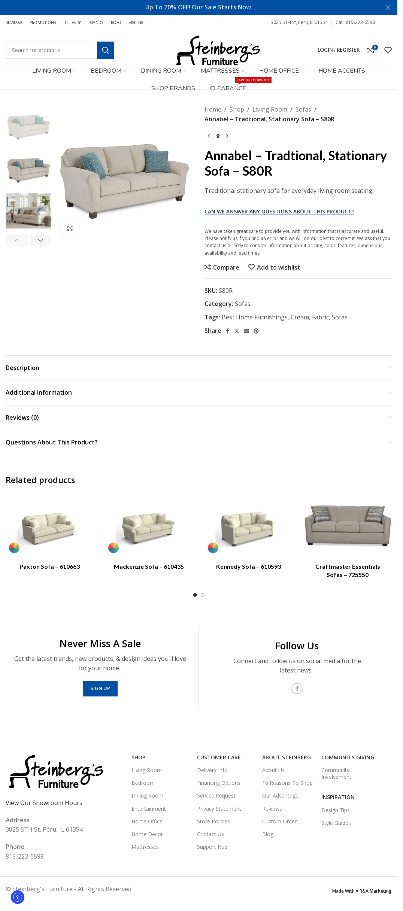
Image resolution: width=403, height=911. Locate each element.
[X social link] (237, 331)
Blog (267, 834)
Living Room (269, 109)
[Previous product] (208, 135)
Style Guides (336, 822)
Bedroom (143, 782)
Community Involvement (336, 773)
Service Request (216, 795)
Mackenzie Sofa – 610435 (149, 566)
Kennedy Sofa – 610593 (248, 566)
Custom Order (279, 821)
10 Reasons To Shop (287, 782)
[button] (17, 240)
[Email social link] (246, 331)
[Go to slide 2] (202, 595)
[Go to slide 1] (195, 595)
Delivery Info (212, 770)
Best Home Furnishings (255, 317)
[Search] (60, 50)
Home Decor (147, 834)
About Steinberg (286, 757)
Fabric (320, 317)
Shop (237, 109)
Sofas (303, 109)
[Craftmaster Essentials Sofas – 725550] (348, 526)
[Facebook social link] (387, 22)
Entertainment (148, 808)
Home (212, 109)
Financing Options (218, 782)
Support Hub (212, 846)
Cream (300, 317)
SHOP (138, 757)
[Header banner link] (198, 7)
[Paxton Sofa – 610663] (50, 526)
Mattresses (145, 846)
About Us (273, 770)
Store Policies (213, 821)
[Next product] (226, 135)
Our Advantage (280, 795)
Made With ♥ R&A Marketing (362, 891)
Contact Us (210, 834)
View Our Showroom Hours (44, 803)
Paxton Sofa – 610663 (49, 566)
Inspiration (338, 797)
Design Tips (335, 810)
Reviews (272, 808)
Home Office (147, 821)
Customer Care (219, 757)
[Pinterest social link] (256, 331)
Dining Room (147, 795)
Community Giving (347, 757)
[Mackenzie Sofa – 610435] (149, 526)
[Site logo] (217, 49)
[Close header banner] (388, 7)
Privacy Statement (219, 808)
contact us (215, 245)
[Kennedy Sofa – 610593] (248, 526)
